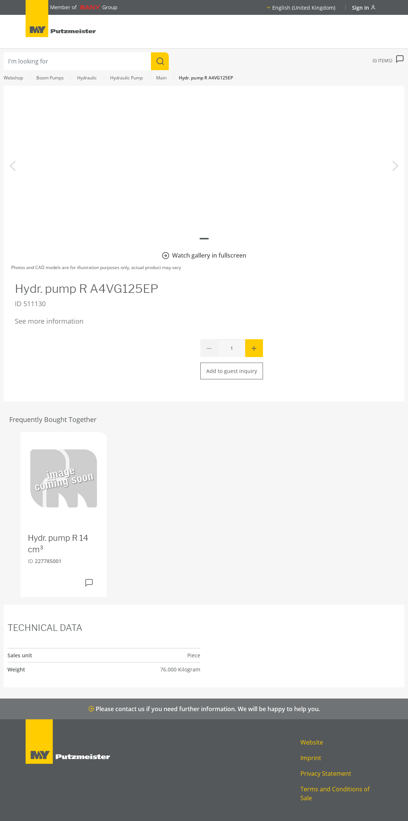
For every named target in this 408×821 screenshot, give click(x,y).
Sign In (364, 7)
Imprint (310, 758)
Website (311, 742)
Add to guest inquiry (231, 370)
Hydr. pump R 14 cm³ (58, 543)
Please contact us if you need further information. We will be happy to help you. (204, 709)
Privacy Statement (325, 773)
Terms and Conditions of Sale (334, 793)
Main (161, 78)
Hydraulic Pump (126, 78)
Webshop (13, 78)
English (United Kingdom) (303, 7)
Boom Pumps (50, 78)
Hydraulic (87, 78)
